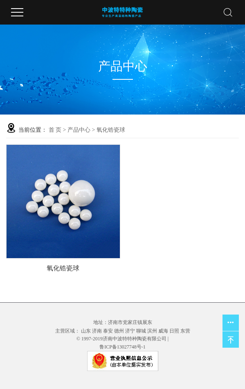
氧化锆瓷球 (111, 130)
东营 (185, 331)
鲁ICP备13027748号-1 (122, 347)
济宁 (130, 331)
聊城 (141, 331)
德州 (119, 331)
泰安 (108, 331)
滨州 (152, 331)
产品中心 (78, 130)
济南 (97, 331)
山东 (86, 331)
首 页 (55, 130)
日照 (174, 331)
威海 (163, 331)
